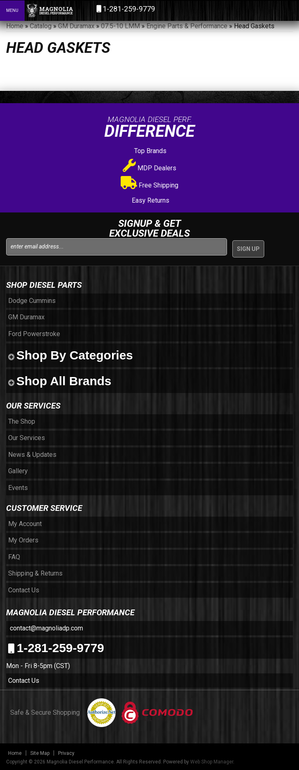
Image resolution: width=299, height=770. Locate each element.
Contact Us (23, 680)
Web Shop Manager (211, 762)
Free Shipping (149, 185)
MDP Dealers (149, 168)
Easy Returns (149, 200)
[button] (257, 10)
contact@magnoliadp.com (45, 628)
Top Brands (149, 151)
